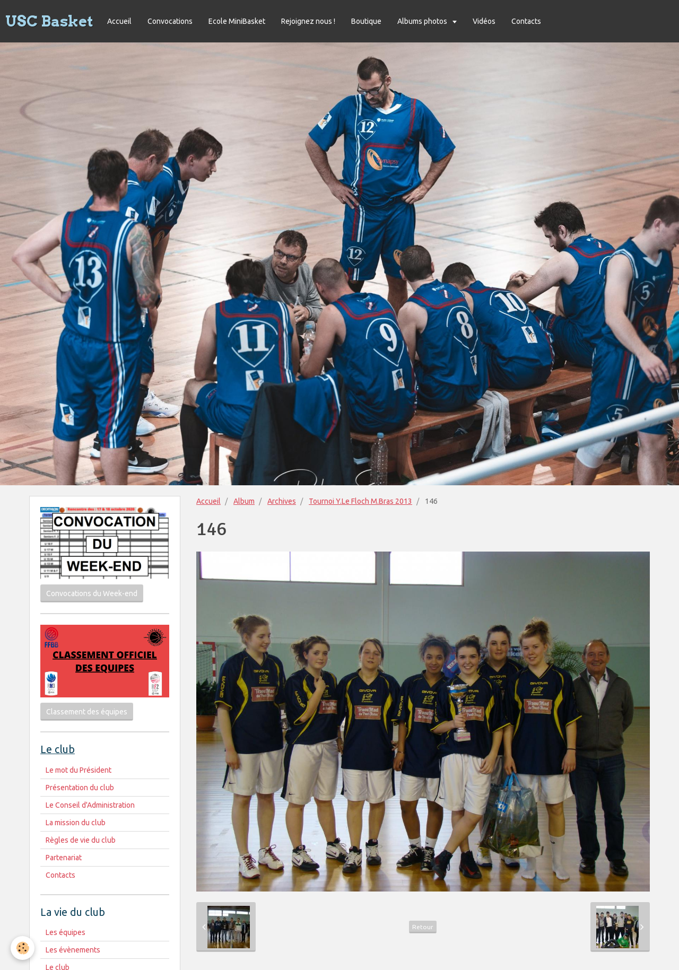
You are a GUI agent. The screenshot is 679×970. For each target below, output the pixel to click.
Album (244, 501)
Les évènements (73, 950)
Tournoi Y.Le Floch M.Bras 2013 (360, 501)
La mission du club (76, 822)
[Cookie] (22, 948)
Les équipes (65, 932)
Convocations (170, 21)
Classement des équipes (86, 711)
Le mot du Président (78, 770)
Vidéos (484, 21)
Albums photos (423, 21)
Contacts (526, 21)
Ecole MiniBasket (236, 21)
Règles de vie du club (81, 840)
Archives (281, 501)
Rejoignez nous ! (308, 21)
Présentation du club (80, 787)
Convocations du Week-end (91, 593)
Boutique (366, 21)
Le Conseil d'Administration (90, 805)
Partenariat (64, 857)
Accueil (119, 21)
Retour (422, 926)
